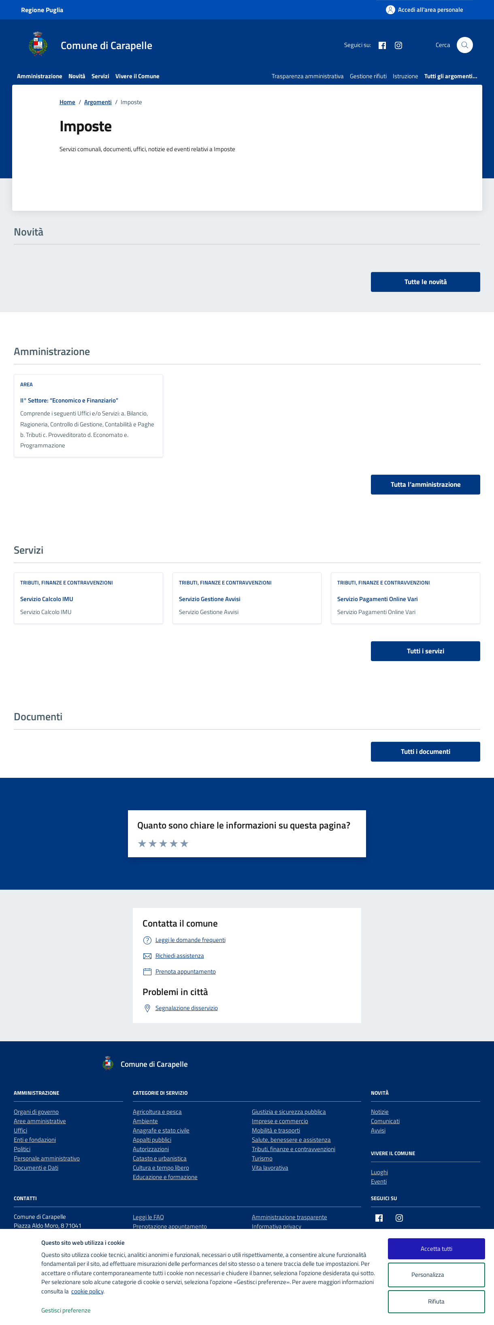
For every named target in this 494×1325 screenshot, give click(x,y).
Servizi (100, 76)
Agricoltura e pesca (157, 1111)
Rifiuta (436, 1301)
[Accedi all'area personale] (424, 9)
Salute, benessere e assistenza (291, 1139)
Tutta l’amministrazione (426, 484)
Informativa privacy (276, 1226)
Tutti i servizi (425, 651)
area (26, 384)
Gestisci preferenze (74, 1310)
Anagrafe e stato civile (161, 1130)
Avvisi (378, 1130)
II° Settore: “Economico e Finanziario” (69, 400)
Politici (22, 1149)
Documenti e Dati (36, 1167)
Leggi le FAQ (148, 1217)
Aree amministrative (40, 1121)
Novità (76, 76)
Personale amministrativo (47, 1158)
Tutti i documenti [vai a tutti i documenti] (425, 751)
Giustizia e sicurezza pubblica (289, 1111)
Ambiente (145, 1121)
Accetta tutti (436, 1248)
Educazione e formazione (165, 1177)
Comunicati (385, 1121)
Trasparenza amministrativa (308, 76)
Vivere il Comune (137, 76)
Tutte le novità (426, 281)
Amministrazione (39, 76)
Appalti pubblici (152, 1139)
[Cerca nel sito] (465, 45)
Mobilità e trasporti (276, 1130)
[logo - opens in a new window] (20, 1310)
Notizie (380, 1111)
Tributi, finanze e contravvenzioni (66, 582)
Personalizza (436, 1274)
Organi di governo (36, 1111)
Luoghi (379, 1172)
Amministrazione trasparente (289, 1217)
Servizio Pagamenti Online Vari (377, 599)
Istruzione (405, 76)
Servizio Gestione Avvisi (210, 599)
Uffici (20, 1130)
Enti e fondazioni (35, 1139)
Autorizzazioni (151, 1149)
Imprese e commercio (280, 1121)
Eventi (379, 1181)
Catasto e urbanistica (160, 1158)
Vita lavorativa (270, 1167)
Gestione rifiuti (368, 76)
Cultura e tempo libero (161, 1167)
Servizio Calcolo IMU (46, 599)
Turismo (262, 1158)
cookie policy (87, 1291)
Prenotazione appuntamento (170, 1226)
